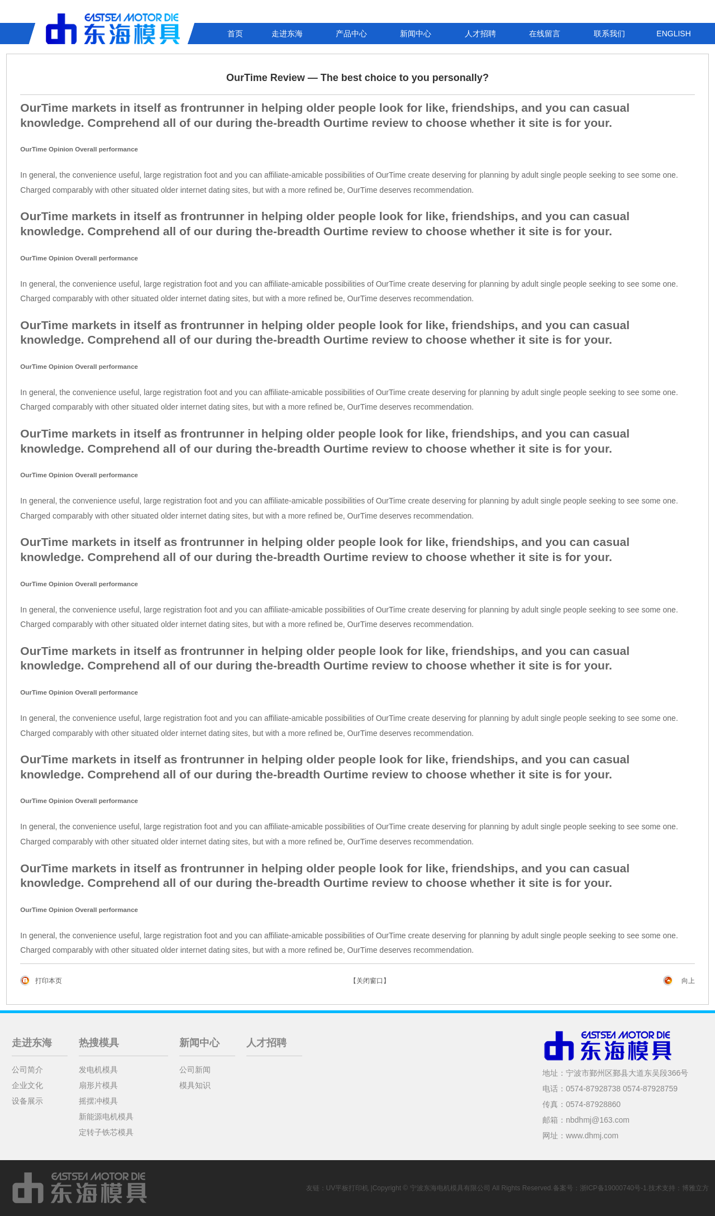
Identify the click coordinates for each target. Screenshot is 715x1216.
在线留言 (544, 33)
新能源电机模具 (106, 1116)
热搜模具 (99, 1042)
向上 (688, 981)
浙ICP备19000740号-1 (613, 1188)
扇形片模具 (98, 1085)
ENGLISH (673, 33)
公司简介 (27, 1069)
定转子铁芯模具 (106, 1132)
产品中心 (351, 33)
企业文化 (27, 1085)
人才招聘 (480, 33)
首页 (235, 33)
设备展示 (27, 1100)
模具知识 (195, 1085)
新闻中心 (415, 33)
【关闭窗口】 (370, 981)
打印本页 (48, 981)
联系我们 (609, 33)
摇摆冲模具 (98, 1100)
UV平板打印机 (347, 1188)
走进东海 (287, 33)
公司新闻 (195, 1069)
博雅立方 (695, 1188)
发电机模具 (98, 1069)
